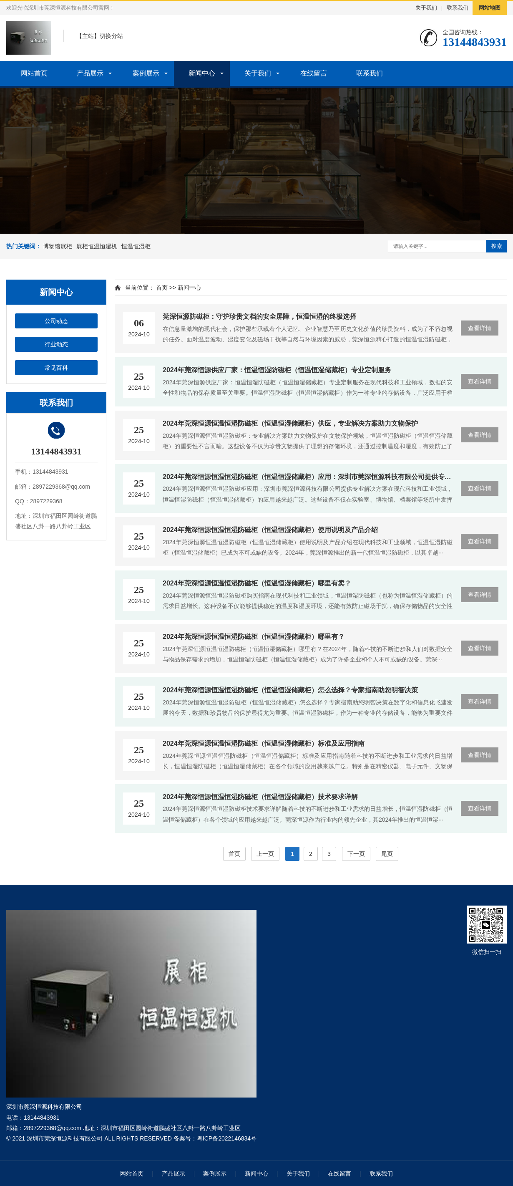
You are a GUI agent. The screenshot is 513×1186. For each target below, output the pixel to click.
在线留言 (313, 73)
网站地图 (489, 8)
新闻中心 (202, 73)
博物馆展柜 (57, 246)
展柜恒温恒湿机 (96, 246)
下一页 (356, 853)
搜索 (496, 246)
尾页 (387, 853)
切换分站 (111, 36)
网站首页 (34, 73)
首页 (162, 287)
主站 (88, 36)
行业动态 (56, 344)
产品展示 (90, 73)
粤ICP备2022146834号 (226, 1138)
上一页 (265, 853)
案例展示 (146, 73)
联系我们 (457, 8)
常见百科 (56, 367)
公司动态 (56, 321)
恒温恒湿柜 (136, 246)
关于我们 (426, 8)
